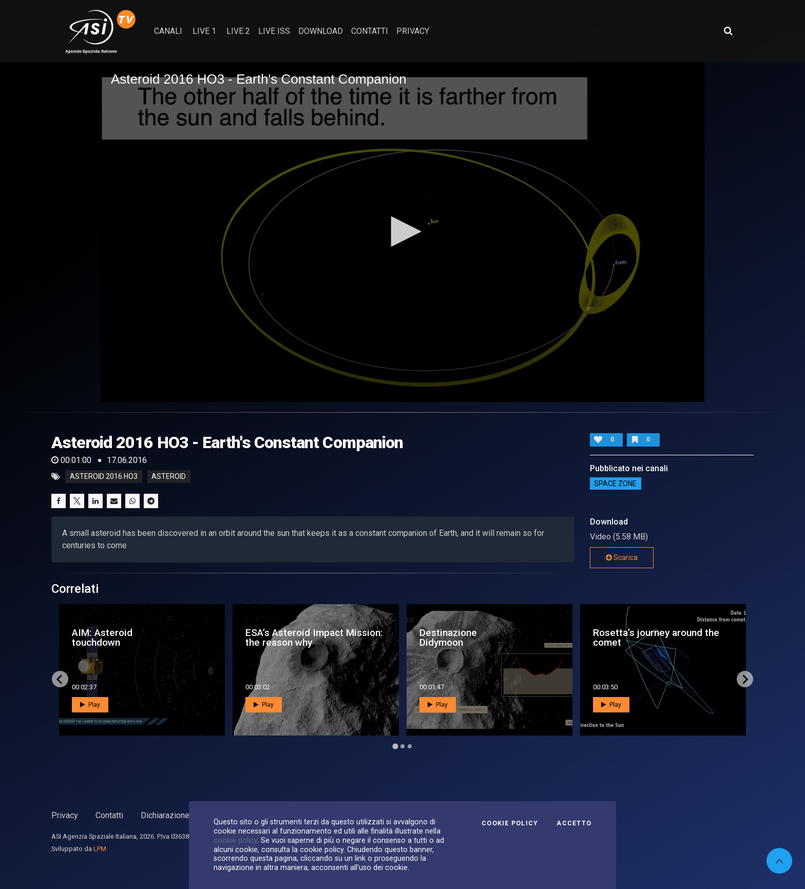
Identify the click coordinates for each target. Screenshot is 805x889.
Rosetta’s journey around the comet (656, 637)
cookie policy (235, 840)
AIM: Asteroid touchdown (102, 637)
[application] (402, 232)
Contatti (109, 815)
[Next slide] (745, 679)
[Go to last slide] (60, 679)
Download (320, 31)
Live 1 (204, 31)
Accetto (574, 823)
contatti (369, 31)
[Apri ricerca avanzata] (728, 31)
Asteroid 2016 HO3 (104, 477)
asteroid (168, 477)
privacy (412, 31)
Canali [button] (168, 31)
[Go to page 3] (410, 746)
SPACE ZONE (615, 483)
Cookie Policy (510, 823)
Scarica (622, 557)
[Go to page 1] (395, 746)
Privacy (64, 815)
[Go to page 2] (402, 746)
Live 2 (238, 31)
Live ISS (274, 31)
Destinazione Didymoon (448, 637)
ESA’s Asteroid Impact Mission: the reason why (314, 637)
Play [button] (90, 704)
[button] (402, 231)
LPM (99, 849)
